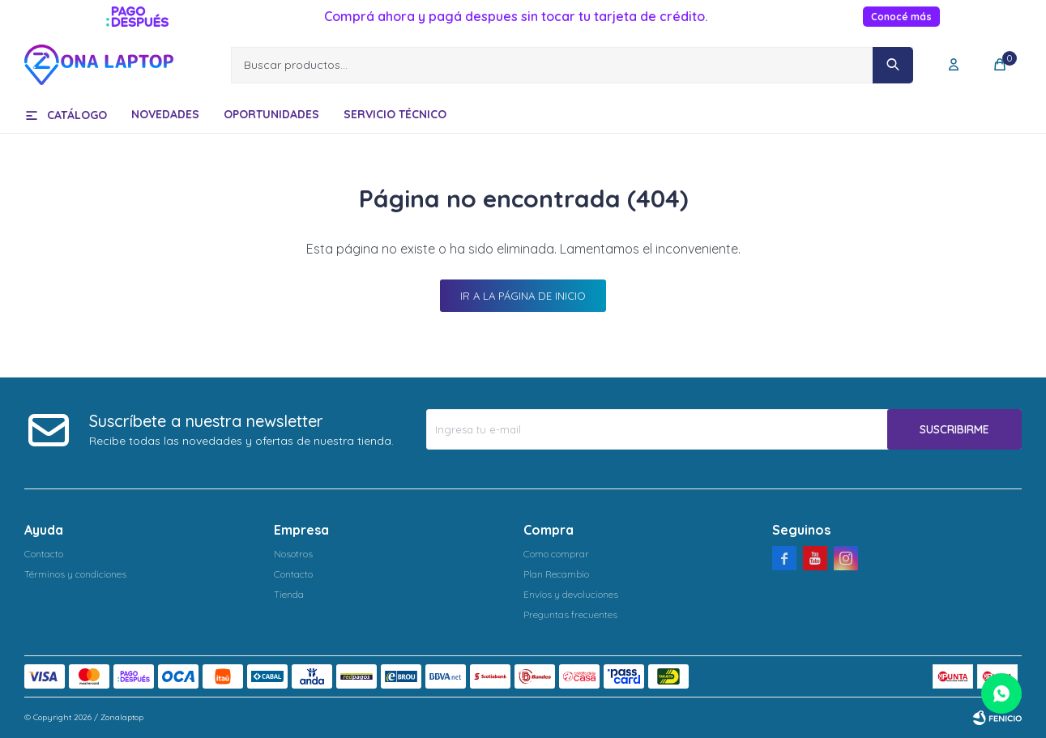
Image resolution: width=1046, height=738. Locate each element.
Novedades (165, 114)
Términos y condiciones (75, 574)
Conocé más (901, 17)
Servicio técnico (395, 114)
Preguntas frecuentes (570, 614)
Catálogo (77, 115)
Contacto (43, 554)
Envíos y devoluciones (570, 594)
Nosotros (293, 554)
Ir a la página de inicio (523, 295)
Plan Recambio (556, 574)
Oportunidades (271, 114)
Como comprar (556, 554)
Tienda (289, 594)
